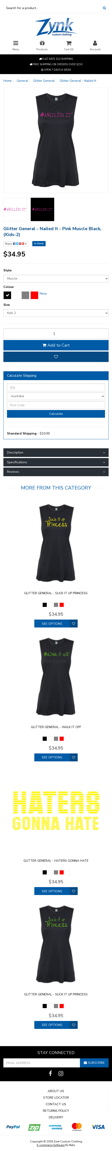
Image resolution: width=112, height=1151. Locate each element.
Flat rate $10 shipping (56, 59)
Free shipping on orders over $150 (56, 64)
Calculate (56, 414)
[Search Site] (104, 8)
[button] (56, 357)
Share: (16, 244)
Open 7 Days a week (56, 70)
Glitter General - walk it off (56, 727)
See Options (52, 624)
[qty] (56, 333)
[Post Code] (56, 405)
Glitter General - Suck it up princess (56, 593)
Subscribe (94, 1063)
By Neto (56, 1145)
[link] (50, 1074)
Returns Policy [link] (56, 1110)
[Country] (56, 396)
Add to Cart (56, 345)
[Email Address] (41, 1062)
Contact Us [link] (56, 1104)
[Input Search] (51, 8)
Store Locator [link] (56, 1097)
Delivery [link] (56, 1117)
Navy (43, 293)
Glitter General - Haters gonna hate (56, 861)
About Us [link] (56, 1091)
